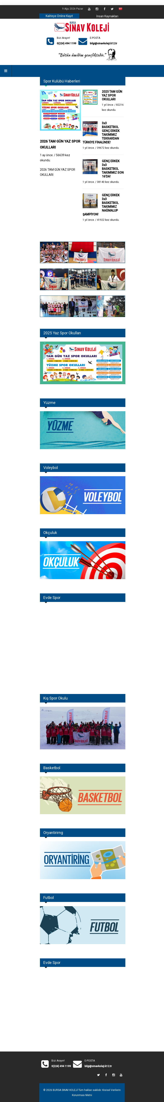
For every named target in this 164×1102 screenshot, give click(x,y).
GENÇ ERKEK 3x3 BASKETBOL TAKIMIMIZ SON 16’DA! (113, 168)
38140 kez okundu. (108, 181)
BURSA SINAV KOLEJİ (65, 1090)
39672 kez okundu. (108, 147)
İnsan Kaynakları (107, 16)
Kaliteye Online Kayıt (59, 16)
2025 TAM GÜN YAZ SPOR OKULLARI (112, 95)
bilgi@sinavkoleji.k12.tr (103, 43)
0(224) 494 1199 (66, 43)
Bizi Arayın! (63, 37)
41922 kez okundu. (108, 219)
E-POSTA (95, 37)
